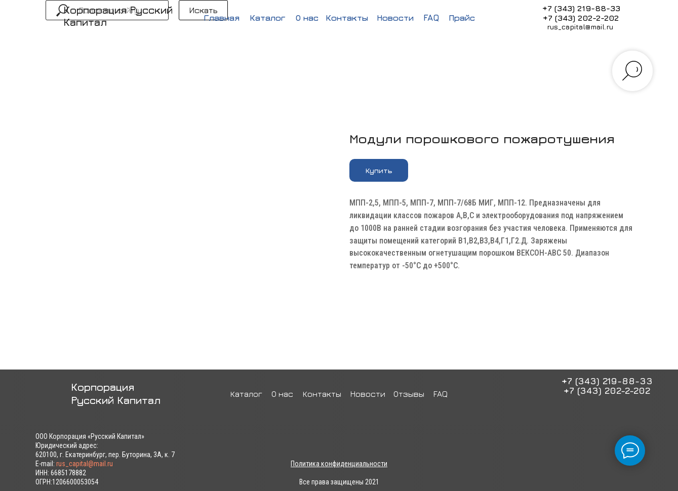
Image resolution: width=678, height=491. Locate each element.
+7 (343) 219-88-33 (581, 8)
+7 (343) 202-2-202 (581, 17)
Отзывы (408, 393)
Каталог (267, 18)
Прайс (462, 18)
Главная (222, 18)
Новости (395, 18)
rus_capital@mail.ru (580, 26)
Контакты (347, 18)
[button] (378, 170)
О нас (307, 18)
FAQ (431, 18)
